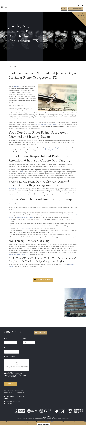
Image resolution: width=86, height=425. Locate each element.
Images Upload (9, 357)
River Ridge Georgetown (52, 150)
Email (6, 348)
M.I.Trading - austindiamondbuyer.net (36, 418)
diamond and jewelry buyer (17, 254)
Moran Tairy (12, 189)
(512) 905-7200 (49, 422)
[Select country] (24, 342)
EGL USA (32, 411)
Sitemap (49, 418)
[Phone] (29, 342)
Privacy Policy (66, 418)
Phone (25, 339)
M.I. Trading (17, 86)
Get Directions (40, 332)
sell (22, 172)
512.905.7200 (8, 404)
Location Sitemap (57, 418)
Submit (10, 384)
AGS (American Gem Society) (25, 217)
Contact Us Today (45, 280)
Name (6, 338)
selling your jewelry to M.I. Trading (46, 124)
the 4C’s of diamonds (24, 228)
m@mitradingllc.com (12, 401)
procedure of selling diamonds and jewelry (58, 148)
